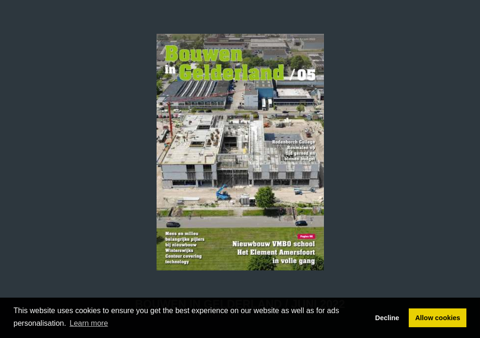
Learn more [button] (89, 323)
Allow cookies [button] (437, 318)
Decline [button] (387, 318)
